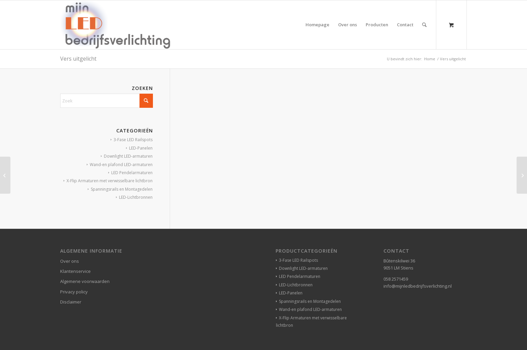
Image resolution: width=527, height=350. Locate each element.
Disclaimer (70, 302)
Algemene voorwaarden (85, 281)
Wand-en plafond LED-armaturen (121, 164)
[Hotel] (522, 175)
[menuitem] (317, 24)
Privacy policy (74, 292)
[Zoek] (424, 24)
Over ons (69, 261)
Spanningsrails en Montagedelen (122, 189)
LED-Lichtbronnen (136, 197)
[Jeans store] (5, 175)
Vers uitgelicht (78, 58)
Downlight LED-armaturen (128, 156)
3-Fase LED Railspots (133, 139)
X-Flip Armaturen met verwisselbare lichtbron (110, 181)
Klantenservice (75, 271)
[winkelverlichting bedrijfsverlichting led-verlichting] (115, 24)
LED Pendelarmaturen (132, 173)
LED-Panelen (141, 148)
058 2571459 (395, 279)
